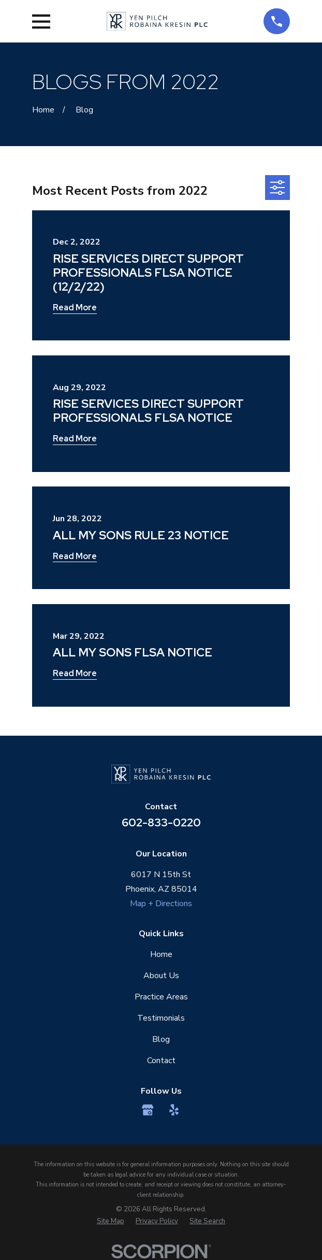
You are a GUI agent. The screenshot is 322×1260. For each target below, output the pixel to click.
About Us (161, 975)
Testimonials (161, 1018)
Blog (161, 1039)
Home (161, 954)
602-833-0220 (161, 822)
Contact (161, 1060)
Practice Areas (161, 997)
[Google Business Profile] (147, 1109)
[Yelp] (174, 1109)
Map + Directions (161, 903)
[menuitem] (110, 1221)
